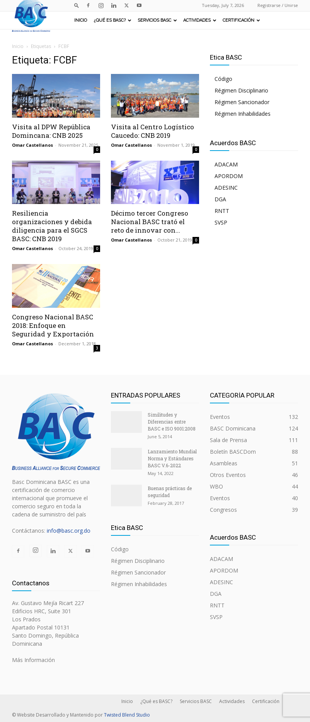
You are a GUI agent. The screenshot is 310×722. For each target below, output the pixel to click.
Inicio (80, 20)
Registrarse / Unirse (277, 5)
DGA (220, 199)
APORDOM (229, 176)
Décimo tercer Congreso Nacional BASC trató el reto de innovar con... (149, 222)
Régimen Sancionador (242, 102)
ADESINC (226, 187)
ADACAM (226, 164)
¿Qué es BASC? (112, 20)
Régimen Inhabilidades (243, 113)
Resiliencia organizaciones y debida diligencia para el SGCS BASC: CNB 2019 (52, 226)
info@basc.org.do (68, 530)
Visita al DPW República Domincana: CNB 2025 (51, 131)
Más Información (33, 660)
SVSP (221, 222)
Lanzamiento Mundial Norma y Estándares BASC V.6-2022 (172, 458)
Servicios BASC (157, 20)
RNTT (222, 210)
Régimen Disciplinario (241, 90)
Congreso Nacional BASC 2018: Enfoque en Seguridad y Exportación (53, 325)
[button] (76, 5)
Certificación (241, 20)
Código (223, 78)
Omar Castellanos (32, 145)
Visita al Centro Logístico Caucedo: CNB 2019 (152, 131)
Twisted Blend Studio (127, 715)
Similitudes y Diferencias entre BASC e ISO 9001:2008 (172, 422)
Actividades (199, 20)
